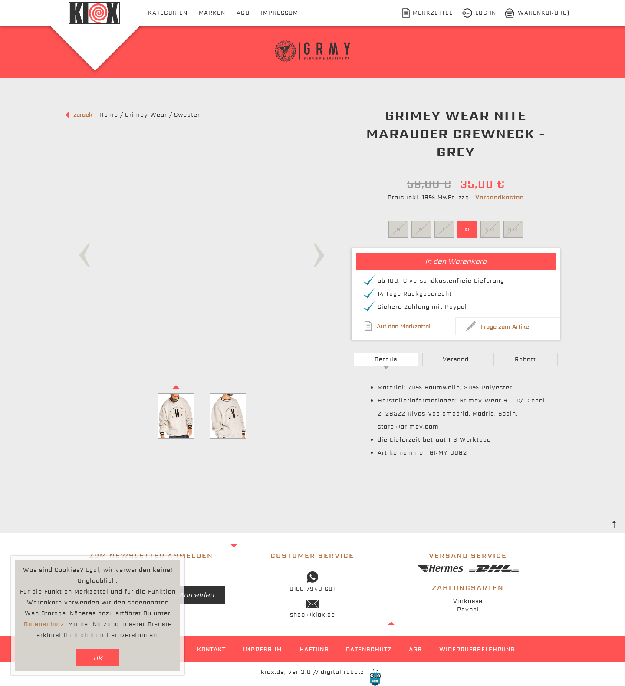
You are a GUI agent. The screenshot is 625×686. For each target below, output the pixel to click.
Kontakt (211, 649)
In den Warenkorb (456, 261)
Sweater (187, 115)
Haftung (314, 649)
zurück (82, 115)
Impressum (279, 13)
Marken (212, 13)
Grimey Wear (146, 115)
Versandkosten (499, 197)
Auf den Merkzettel (404, 326)
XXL (490, 229)
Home (108, 115)
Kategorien (168, 13)
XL (467, 229)
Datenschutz (368, 649)
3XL (513, 229)
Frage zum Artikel (506, 327)
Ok (97, 658)
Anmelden (196, 595)
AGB (243, 13)
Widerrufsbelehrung (477, 649)
